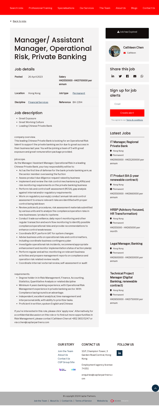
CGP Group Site (66, 362)
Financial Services (38, 102)
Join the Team (65, 351)
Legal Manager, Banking (126, 243)
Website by (113, 401)
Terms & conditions (134, 120)
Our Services (87, 8)
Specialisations (66, 8)
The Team (104, 8)
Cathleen (129, 53)
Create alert (127, 113)
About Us (121, 8)
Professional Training (40, 8)
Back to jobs (19, 21)
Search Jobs (16, 8)
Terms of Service (83, 401)
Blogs (134, 8)
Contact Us (149, 8)
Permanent (79, 93)
